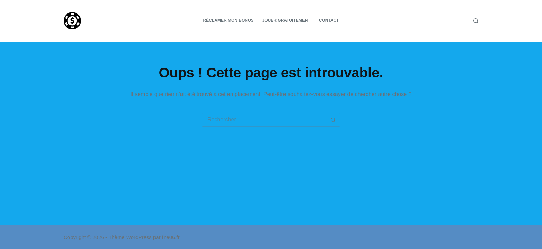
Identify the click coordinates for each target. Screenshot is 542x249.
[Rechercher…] (264, 120)
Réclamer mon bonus (228, 20)
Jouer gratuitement (286, 20)
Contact (329, 20)
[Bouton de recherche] (333, 120)
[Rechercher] (475, 21)
